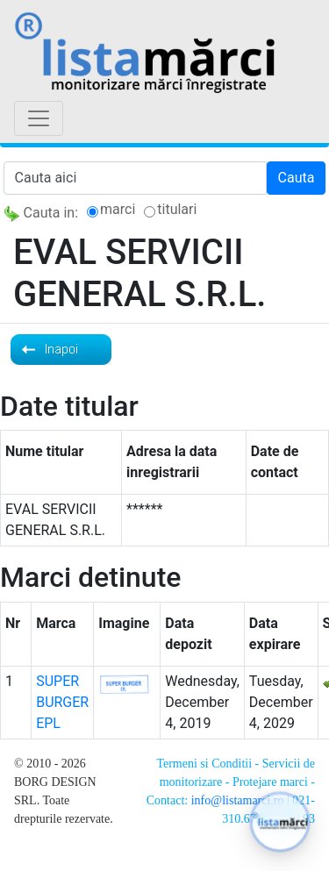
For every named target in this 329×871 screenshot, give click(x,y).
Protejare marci (270, 782)
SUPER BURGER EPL (62, 702)
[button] (280, 822)
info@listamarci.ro (237, 800)
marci (117, 209)
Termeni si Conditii (204, 763)
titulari (177, 209)
